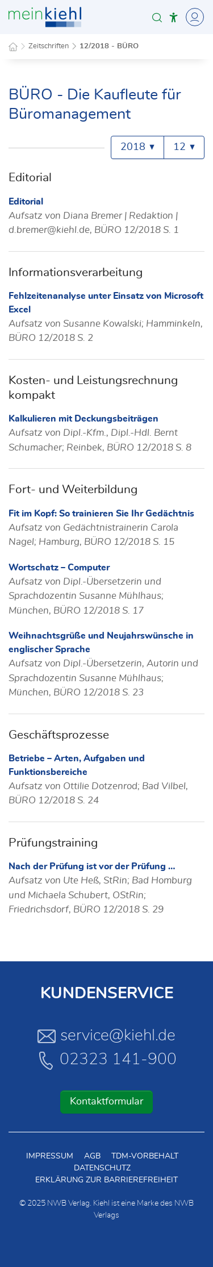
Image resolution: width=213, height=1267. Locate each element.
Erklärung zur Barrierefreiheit (106, 1180)
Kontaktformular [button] (106, 1102)
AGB (92, 1156)
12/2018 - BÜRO (109, 46)
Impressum (49, 1156)
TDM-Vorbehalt (144, 1156)
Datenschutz (102, 1168)
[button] (157, 17)
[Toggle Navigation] (193, 17)
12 (184, 147)
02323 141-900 (107, 1060)
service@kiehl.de (106, 1036)
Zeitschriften (48, 46)
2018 (137, 147)
